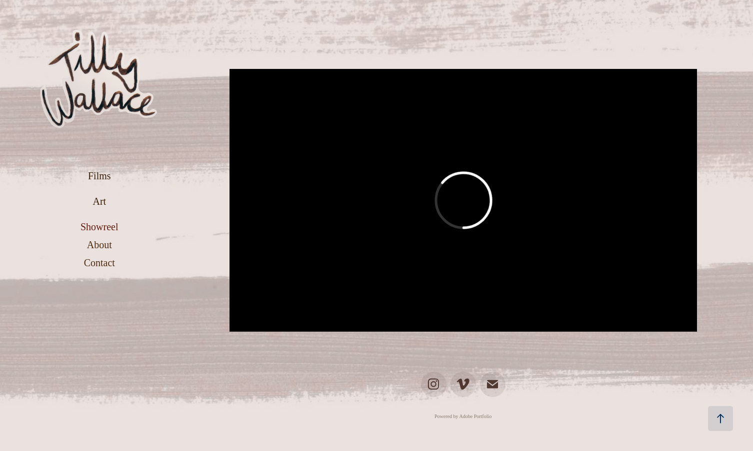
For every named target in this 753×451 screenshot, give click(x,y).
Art (99, 201)
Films (99, 175)
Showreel (99, 226)
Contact (99, 262)
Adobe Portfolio (476, 416)
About (99, 244)
